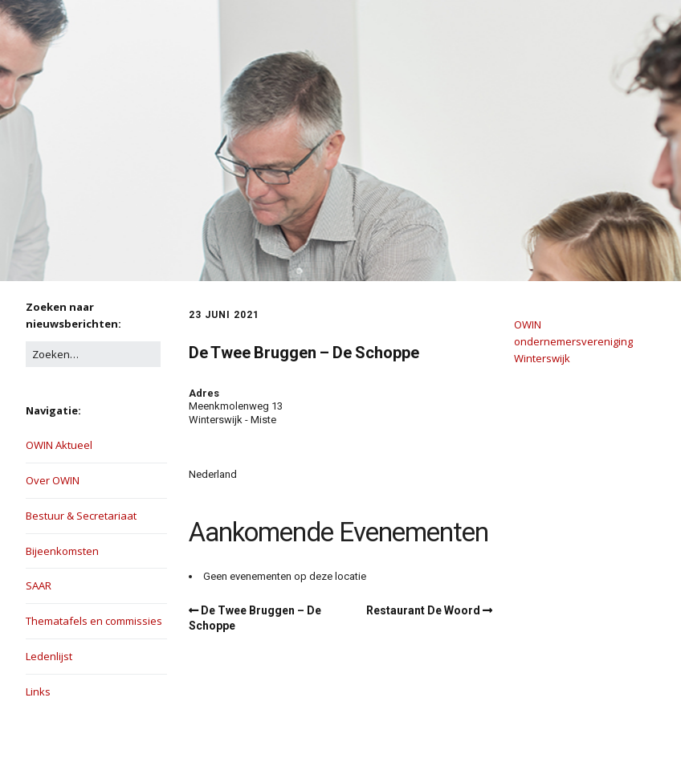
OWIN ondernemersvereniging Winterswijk (573, 341)
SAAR (38, 585)
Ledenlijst (49, 656)
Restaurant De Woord (423, 610)
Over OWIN (53, 480)
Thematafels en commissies (94, 621)
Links (38, 691)
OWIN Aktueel (59, 445)
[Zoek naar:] (93, 354)
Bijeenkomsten (62, 551)
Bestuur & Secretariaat (81, 515)
